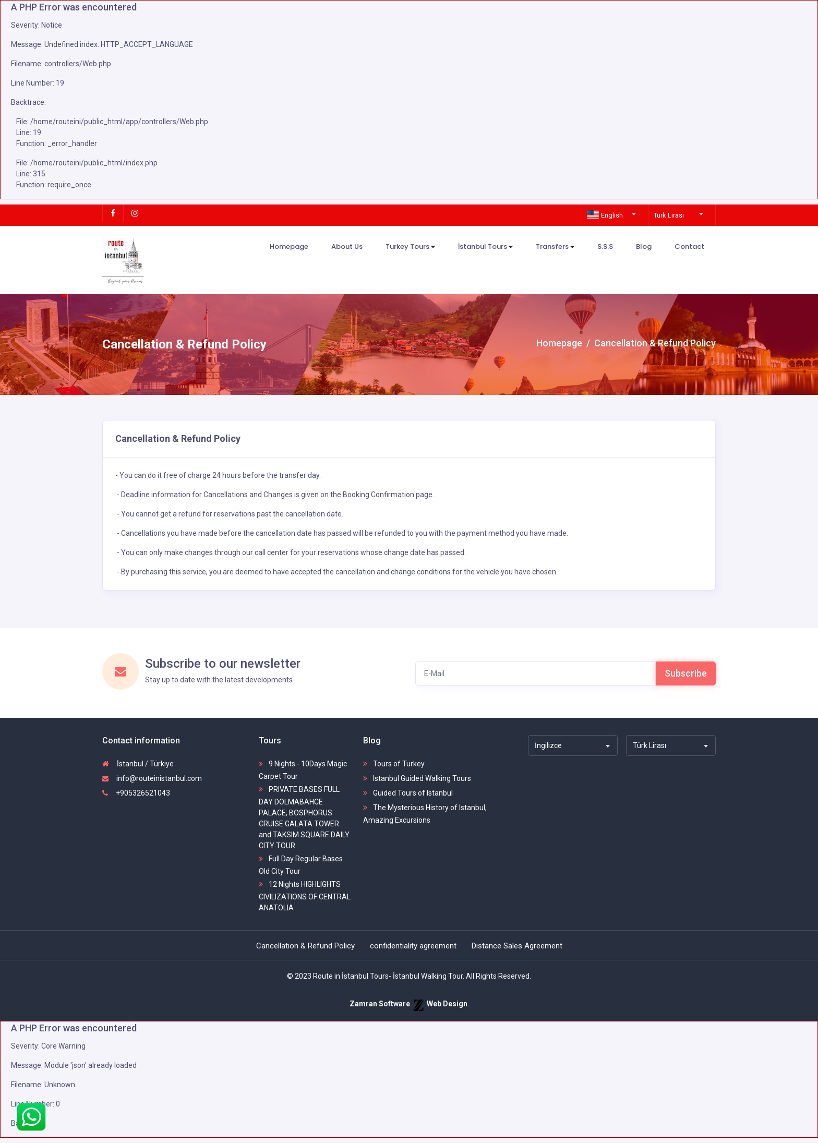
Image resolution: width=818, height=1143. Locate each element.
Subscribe (686, 673)
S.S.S (605, 246)
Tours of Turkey (394, 764)
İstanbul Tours (485, 247)
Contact (689, 246)
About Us (347, 246)
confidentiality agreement (413, 946)
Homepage (289, 246)
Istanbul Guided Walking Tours (417, 778)
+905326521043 (136, 793)
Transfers (555, 247)
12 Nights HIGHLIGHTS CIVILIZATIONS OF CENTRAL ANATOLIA (305, 896)
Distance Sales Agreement (517, 946)
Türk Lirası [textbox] (669, 215)
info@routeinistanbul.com (152, 778)
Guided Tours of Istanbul (408, 793)
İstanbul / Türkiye (138, 764)
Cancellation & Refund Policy (305, 946)
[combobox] (612, 210)
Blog (644, 246)
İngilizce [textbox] (548, 745)
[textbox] (612, 215)
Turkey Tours (410, 247)
